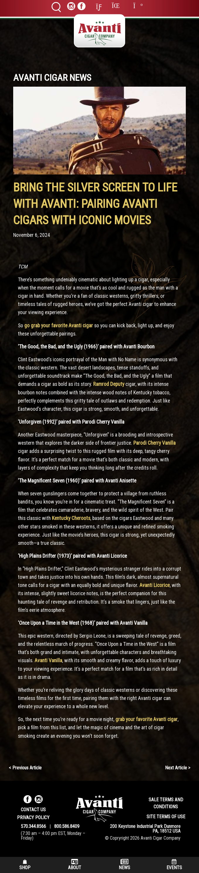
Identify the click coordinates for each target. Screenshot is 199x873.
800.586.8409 (66, 826)
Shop (24, 864)
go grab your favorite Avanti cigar (58, 325)
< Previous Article (25, 768)
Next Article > (177, 768)
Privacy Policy (33, 817)
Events (174, 864)
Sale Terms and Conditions (166, 803)
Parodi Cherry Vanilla (154, 443)
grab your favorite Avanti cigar (146, 719)
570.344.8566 (33, 826)
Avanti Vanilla (48, 660)
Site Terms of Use (166, 816)
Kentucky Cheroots (71, 518)
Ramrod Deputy (109, 384)
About (74, 864)
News (124, 864)
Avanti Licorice (155, 585)
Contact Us (33, 809)
